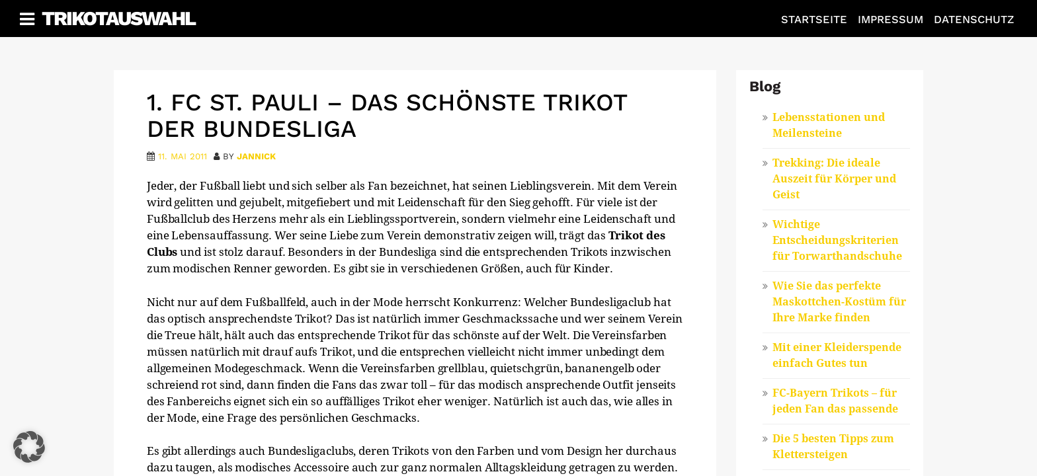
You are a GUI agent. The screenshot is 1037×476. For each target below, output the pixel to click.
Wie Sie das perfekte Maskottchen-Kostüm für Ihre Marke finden (839, 302)
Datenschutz (974, 19)
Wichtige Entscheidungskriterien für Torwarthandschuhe (837, 240)
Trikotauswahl (118, 18)
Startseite (814, 19)
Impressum (890, 19)
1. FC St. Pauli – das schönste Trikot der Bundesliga (387, 116)
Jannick (256, 156)
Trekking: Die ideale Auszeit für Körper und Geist (834, 179)
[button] (29, 447)
